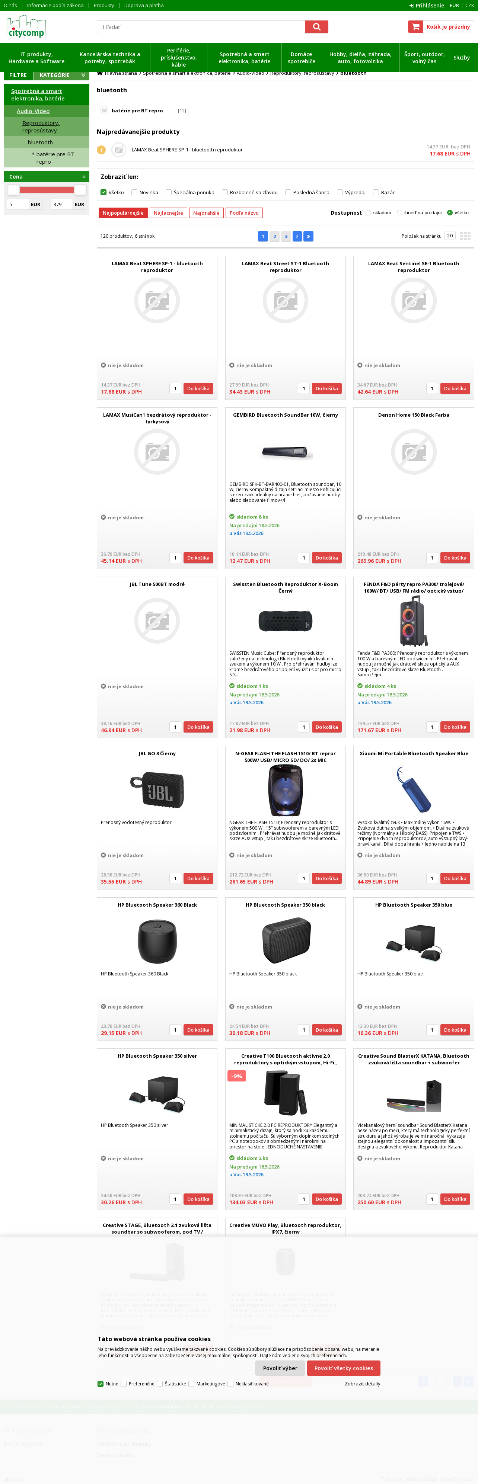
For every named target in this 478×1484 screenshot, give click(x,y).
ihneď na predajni (423, 212)
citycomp (46, 26)
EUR (454, 5)
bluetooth (40, 142)
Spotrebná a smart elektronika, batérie (244, 58)
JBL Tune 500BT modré (157, 584)
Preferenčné (141, 1384)
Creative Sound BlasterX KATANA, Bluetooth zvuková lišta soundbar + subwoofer (413, 1059)
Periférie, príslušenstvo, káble (179, 57)
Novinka (149, 192)
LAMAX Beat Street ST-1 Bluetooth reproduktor (285, 266)
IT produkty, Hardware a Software (36, 58)
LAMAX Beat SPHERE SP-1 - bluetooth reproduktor (187, 149)
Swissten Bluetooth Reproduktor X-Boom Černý (285, 587)
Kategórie (55, 74)
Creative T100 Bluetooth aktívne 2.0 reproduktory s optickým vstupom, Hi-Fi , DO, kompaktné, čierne (285, 1062)
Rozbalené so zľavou (254, 192)
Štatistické (175, 1384)
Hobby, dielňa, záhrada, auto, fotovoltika (360, 58)
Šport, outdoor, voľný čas (424, 58)
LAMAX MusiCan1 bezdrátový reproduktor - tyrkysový (157, 418)
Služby (461, 57)
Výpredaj (355, 192)
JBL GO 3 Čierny (157, 753)
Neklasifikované (252, 1384)
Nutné (112, 1384)
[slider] (13, 189)
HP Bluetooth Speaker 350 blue (413, 904)
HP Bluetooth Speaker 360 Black (157, 904)
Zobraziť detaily (362, 1383)
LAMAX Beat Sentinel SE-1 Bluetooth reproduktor (413, 266)
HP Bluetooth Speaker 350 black (285, 904)
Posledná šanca (311, 192)
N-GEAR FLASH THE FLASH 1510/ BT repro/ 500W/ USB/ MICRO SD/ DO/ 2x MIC (285, 756)
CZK (469, 5)
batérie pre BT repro (55, 157)
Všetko (116, 192)
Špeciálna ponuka (194, 192)
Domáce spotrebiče (301, 58)
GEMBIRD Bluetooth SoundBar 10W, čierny (285, 414)
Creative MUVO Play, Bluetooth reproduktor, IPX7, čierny (285, 1228)
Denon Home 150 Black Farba (413, 414)
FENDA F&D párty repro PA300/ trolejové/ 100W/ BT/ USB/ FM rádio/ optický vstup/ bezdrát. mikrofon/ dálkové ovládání (414, 591)
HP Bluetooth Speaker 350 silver (157, 1055)
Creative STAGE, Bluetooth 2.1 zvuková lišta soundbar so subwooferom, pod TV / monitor (157, 1232)
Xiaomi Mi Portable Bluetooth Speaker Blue (414, 753)
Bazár (388, 192)
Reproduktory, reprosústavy (41, 126)
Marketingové (211, 1384)
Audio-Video (33, 111)
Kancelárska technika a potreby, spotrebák (110, 58)
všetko (462, 212)
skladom (382, 212)
